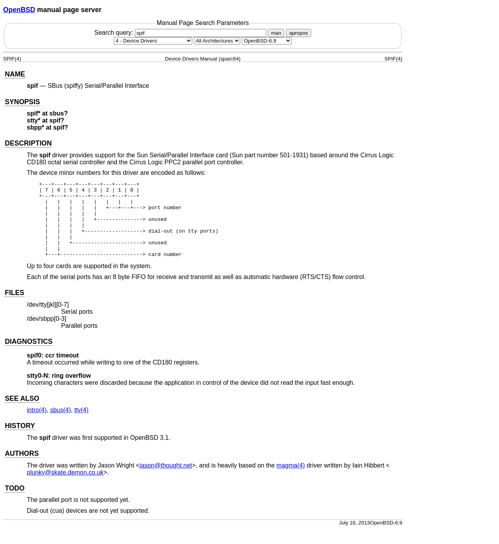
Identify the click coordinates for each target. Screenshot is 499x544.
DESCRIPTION (28, 143)
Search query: (181, 32)
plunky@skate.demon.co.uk (65, 487)
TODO (15, 503)
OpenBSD (19, 10)
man (276, 33)
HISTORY (20, 441)
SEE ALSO (22, 414)
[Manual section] (153, 40)
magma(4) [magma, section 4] (290, 480)
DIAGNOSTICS (28, 357)
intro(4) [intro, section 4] (37, 425)
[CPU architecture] (217, 40)
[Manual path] (267, 40)
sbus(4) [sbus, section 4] (60, 425)
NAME (15, 74)
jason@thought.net (166, 480)
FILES (14, 308)
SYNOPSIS (22, 102)
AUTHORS (22, 469)
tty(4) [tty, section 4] (81, 425)
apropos (298, 33)
